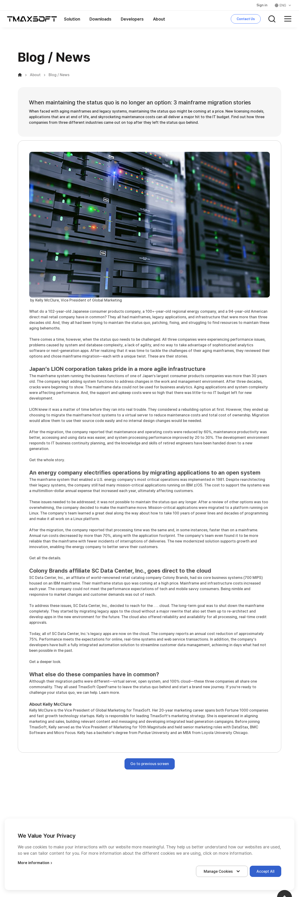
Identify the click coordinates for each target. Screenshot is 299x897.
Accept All (265, 871)
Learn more (109, 692)
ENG (283, 5)
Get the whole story (46, 460)
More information (35, 863)
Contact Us (246, 19)
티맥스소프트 (32, 18)
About (159, 19)
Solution (72, 19)
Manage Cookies (223, 871)
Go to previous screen (149, 764)
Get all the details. (45, 558)
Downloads (100, 19)
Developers (132, 19)
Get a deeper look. (45, 661)
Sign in (261, 5)
